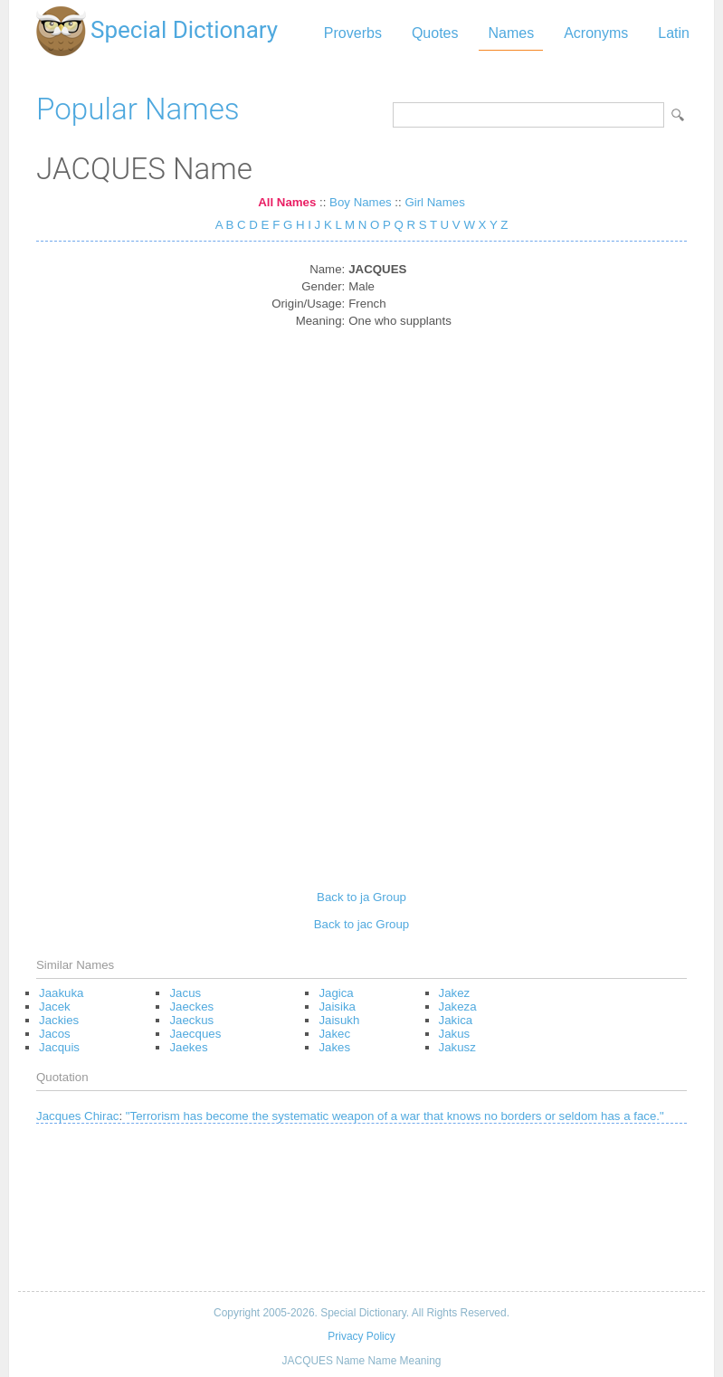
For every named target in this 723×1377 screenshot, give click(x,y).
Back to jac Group (361, 924)
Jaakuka (61, 993)
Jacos (55, 1033)
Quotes (435, 33)
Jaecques (195, 1033)
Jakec (334, 1033)
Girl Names (434, 202)
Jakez (455, 993)
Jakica (456, 1020)
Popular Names (138, 109)
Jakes (334, 1047)
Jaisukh (339, 1020)
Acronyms (596, 33)
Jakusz (457, 1047)
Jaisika (337, 1006)
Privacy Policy (361, 1336)
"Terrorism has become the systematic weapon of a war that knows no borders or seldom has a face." (395, 1116)
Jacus (185, 993)
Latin (674, 33)
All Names (287, 202)
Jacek (55, 1006)
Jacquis (59, 1047)
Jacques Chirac (77, 1116)
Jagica (336, 993)
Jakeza (458, 1006)
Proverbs (353, 33)
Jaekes (188, 1047)
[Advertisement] (361, 602)
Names (511, 33)
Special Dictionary (184, 29)
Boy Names (360, 202)
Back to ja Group (361, 897)
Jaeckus (191, 1020)
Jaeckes (191, 1006)
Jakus (455, 1033)
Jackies (59, 1020)
